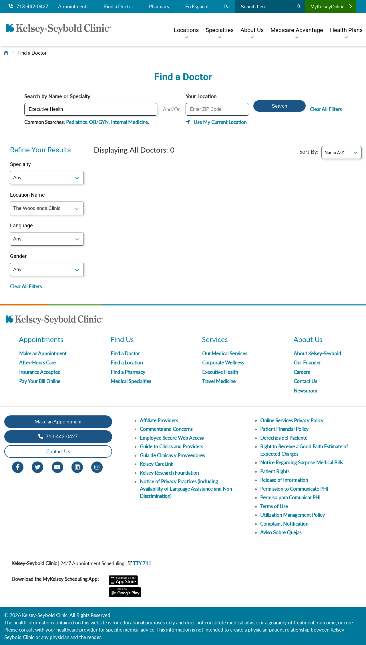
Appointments (73, 6)
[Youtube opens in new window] (57, 466)
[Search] (298, 6)
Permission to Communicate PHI (294, 489)
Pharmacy (159, 6)
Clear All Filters (327, 109)
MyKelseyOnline (331, 6)
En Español (196, 6)
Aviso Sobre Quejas (280, 532)
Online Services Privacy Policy (291, 420)
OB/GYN (97, 122)
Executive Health (220, 372)
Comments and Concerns (166, 429)
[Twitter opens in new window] (37, 466)
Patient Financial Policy (284, 429)
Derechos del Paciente (283, 438)
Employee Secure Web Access (172, 438)
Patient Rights (274, 471)
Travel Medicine (219, 381)
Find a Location (127, 363)
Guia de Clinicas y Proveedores (172, 455)
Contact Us (305, 381)
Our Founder (307, 363)
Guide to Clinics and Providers (171, 446)
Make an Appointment (42, 353)
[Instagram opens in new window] (97, 466)
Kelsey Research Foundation (169, 473)
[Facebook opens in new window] (18, 466)
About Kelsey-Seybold (317, 353)
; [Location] (47, 208)
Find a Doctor (118, 6)
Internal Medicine (127, 122)
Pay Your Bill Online (39, 381)
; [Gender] (47, 269)
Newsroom (305, 391)
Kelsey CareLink (156, 464)
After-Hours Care (37, 363)
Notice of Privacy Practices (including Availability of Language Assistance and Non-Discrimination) (187, 488)
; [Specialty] (47, 177)
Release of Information (284, 480)
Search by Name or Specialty (55, 96)
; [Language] (47, 239)
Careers (302, 372)
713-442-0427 (28, 6)
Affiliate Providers (159, 420)
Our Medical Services (224, 353)
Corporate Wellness (223, 363)
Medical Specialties (131, 381)
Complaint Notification (284, 524)
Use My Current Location (218, 122)
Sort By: (309, 151)
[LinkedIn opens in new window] (77, 466)
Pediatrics (74, 122)
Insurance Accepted (40, 372)
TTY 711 (139, 563)
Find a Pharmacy (128, 372)
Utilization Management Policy (292, 515)
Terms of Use (274, 506)
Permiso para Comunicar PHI (290, 497)
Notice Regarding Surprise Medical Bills (301, 462)
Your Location (199, 96)
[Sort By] (341, 152)
